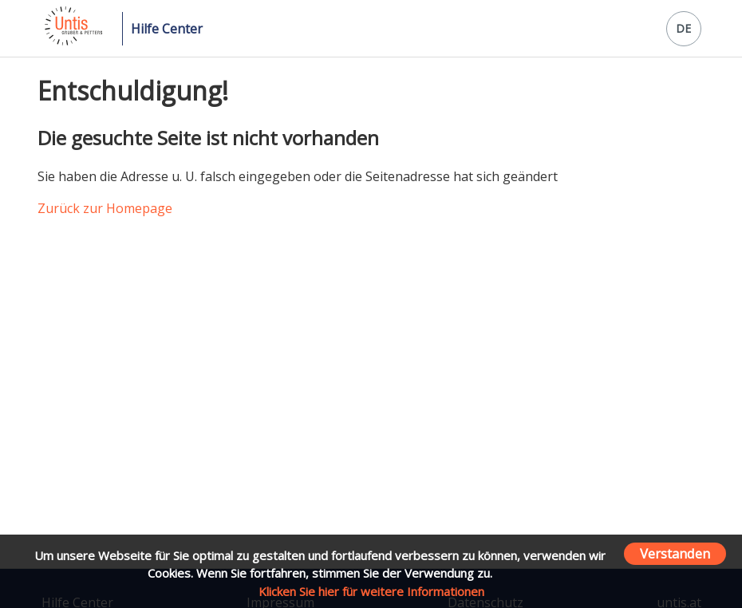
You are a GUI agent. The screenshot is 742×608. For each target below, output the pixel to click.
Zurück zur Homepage (104, 208)
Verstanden (675, 553)
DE (683, 28)
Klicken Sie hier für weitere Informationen (371, 591)
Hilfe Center (167, 29)
